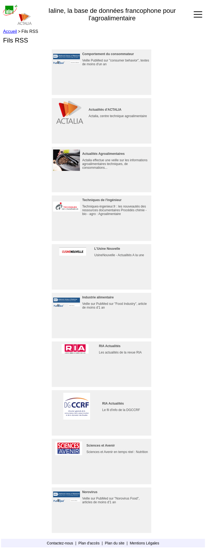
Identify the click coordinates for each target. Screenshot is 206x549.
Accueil (10, 31)
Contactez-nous (60, 543)
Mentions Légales (144, 543)
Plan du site (114, 543)
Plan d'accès (89, 543)
